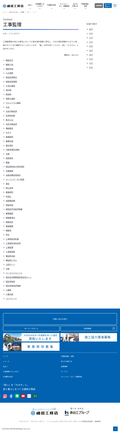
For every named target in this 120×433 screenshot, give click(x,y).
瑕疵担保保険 (11, 81)
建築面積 (9, 226)
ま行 (91, 54)
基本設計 (9, 145)
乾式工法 (9, 119)
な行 (91, 46)
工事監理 (9, 247)
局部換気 (9, 158)
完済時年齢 (10, 115)
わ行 (91, 67)
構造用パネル (11, 260)
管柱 (7, 183)
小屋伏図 (9, 294)
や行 (91, 59)
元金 (7, 107)
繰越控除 (9, 192)
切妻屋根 (9, 170)
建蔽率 (8, 230)
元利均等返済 (11, 124)
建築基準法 (10, 217)
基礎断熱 (9, 136)
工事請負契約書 (12, 239)
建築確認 (9, 213)
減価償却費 (10, 200)
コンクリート (11, 298)
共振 (7, 153)
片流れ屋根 (10, 85)
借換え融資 (10, 98)
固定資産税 (10, 281)
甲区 (7, 234)
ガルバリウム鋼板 (13, 102)
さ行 (91, 37)
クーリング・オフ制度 (15, 179)
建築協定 (9, 222)
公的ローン (10, 264)
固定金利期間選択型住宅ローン (19, 277)
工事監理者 (10, 251)
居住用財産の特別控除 (15, 166)
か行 (91, 33)
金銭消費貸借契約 (13, 175)
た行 (91, 42)
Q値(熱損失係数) (13, 149)
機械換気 (9, 128)
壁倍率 (8, 94)
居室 (7, 162)
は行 (91, 50)
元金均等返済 (11, 111)
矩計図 (8, 90)
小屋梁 (8, 290)
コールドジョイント (14, 273)
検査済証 (9, 205)
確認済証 (9, 68)
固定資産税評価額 (13, 285)
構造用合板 (10, 256)
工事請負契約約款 (13, 243)
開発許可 (9, 60)
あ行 (91, 29)
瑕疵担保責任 (11, 77)
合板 (7, 268)
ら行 (91, 63)
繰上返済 (9, 187)
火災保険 (9, 73)
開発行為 (9, 64)
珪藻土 (8, 196)
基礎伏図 (9, 141)
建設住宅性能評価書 (14, 209)
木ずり (8, 132)
